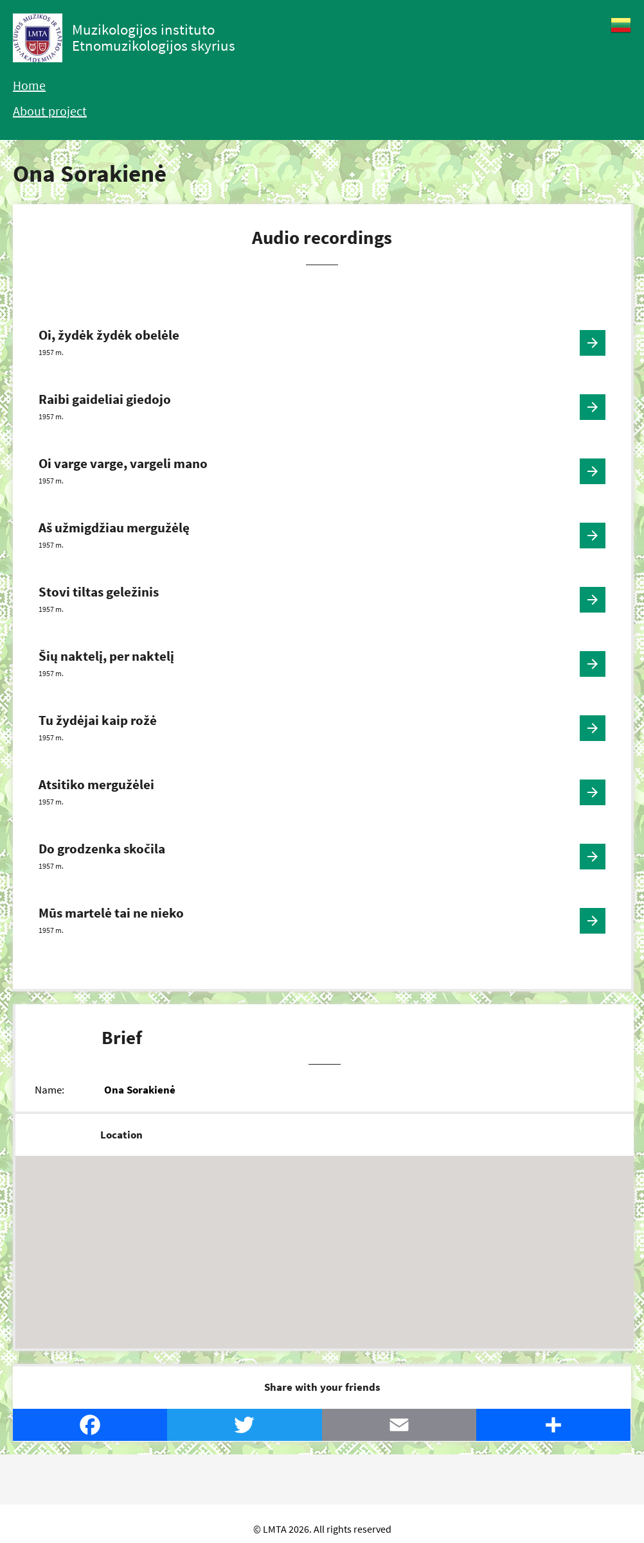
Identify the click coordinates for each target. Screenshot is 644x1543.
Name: (49, 1090)
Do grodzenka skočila (102, 848)
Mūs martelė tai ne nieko (111, 912)
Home (29, 85)
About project (50, 111)
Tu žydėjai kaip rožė (98, 720)
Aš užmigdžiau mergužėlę (114, 527)
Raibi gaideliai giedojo (105, 399)
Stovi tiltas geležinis (99, 591)
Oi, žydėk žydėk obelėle (109, 335)
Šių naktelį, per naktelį (106, 656)
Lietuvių (621, 25)
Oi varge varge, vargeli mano (123, 463)
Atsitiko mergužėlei (96, 784)
